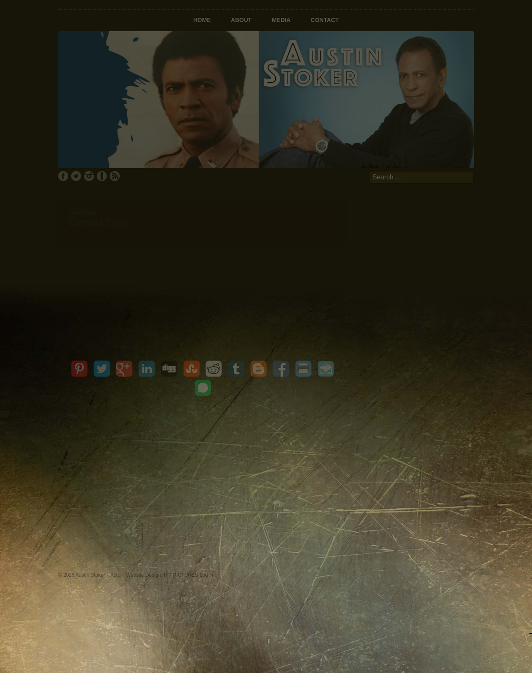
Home (202, 20)
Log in (206, 575)
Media (281, 20)
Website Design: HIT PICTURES (162, 575)
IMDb (102, 176)
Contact (325, 20)
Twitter (76, 176)
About (241, 20)
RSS (115, 176)
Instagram (89, 176)
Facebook (63, 176)
